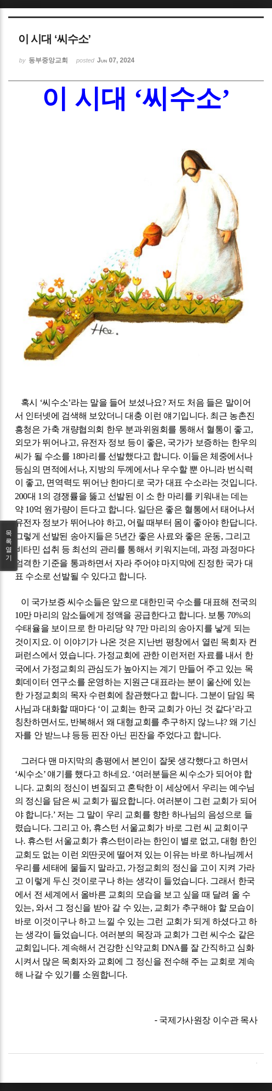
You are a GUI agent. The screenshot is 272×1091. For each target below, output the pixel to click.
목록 (8, 545)
